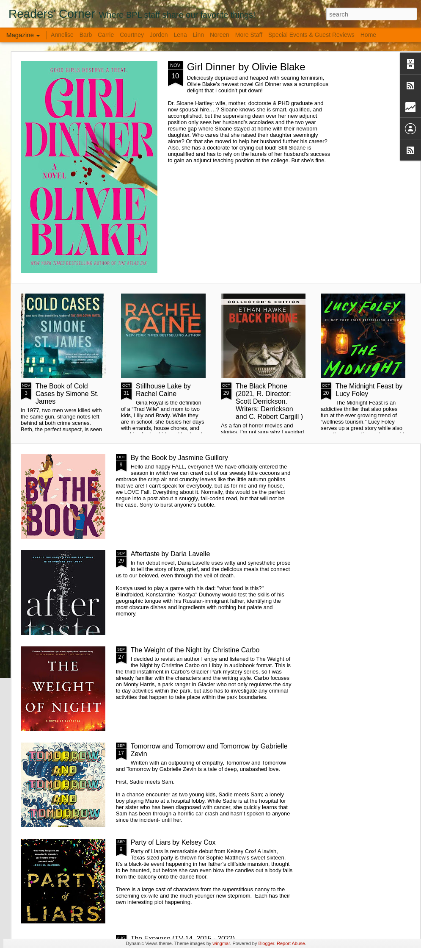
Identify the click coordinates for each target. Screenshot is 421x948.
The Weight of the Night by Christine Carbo (195, 650)
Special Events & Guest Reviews (311, 34)
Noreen (219, 34)
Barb (87, 34)
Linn (198, 34)
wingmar (221, 943)
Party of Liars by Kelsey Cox (173, 842)
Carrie (106, 34)
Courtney (133, 34)
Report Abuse (291, 943)
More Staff (248, 34)
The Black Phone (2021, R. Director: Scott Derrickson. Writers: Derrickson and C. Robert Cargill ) (269, 401)
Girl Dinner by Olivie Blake (246, 66)
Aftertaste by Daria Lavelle (170, 553)
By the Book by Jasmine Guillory (179, 457)
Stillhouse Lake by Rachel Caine (163, 390)
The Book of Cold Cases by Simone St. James (67, 394)
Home (368, 34)
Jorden (159, 34)
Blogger (266, 943)
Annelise (62, 34)
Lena (180, 34)
